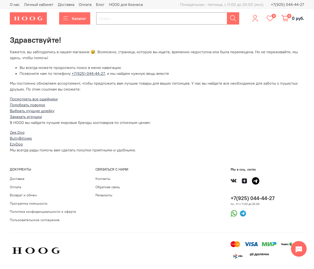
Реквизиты (103, 195)
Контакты (102, 178)
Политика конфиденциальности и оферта (43, 211)
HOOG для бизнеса (126, 4)
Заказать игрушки (26, 116)
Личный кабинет (38, 4)
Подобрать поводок (27, 104)
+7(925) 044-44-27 (287, 4)
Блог (100, 4)
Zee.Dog (17, 132)
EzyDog (16, 144)
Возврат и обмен (23, 195)
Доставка (66, 4)
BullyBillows (21, 138)
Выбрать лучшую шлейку (32, 110)
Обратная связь (107, 187)
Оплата (85, 4)
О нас (15, 4)
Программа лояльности (28, 203)
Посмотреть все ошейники (34, 98)
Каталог (74, 18)
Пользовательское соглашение (35, 220)
